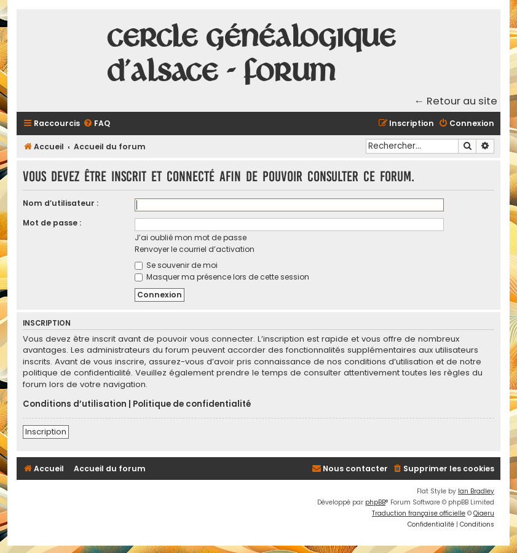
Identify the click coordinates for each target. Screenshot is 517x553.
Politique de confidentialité (192, 404)
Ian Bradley (476, 491)
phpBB (375, 502)
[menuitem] (96, 124)
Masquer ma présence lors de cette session (222, 277)
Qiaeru (483, 513)
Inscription (45, 431)
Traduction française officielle (418, 513)
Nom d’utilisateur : (60, 203)
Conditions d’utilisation (75, 404)
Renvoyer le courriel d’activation (195, 249)
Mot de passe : (52, 223)
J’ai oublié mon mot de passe (191, 237)
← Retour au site (456, 101)
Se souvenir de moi (176, 265)
